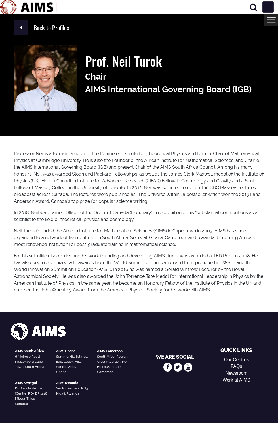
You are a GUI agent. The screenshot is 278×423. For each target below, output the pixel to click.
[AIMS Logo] (28, 7)
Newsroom (236, 373)
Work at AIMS (236, 380)
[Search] (254, 7)
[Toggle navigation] (268, 7)
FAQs (236, 366)
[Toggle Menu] (271, 19)
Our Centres (236, 359)
